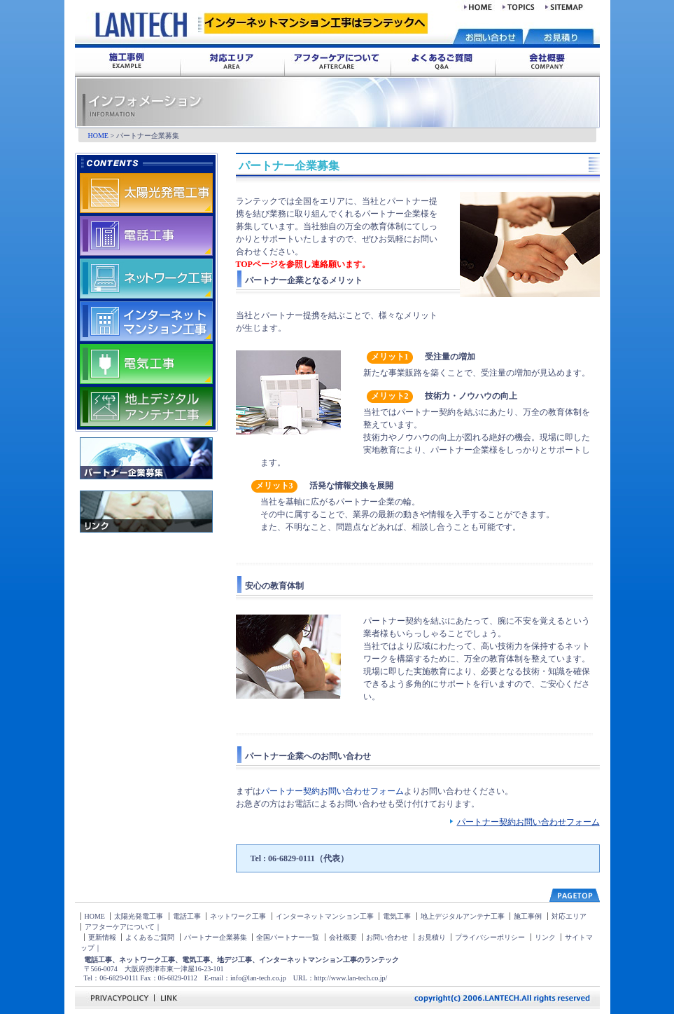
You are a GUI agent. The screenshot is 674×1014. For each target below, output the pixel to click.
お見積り (432, 937)
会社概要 (343, 937)
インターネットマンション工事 (325, 916)
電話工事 (187, 916)
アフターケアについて (120, 927)
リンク (545, 937)
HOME (98, 135)
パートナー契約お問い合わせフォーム (332, 791)
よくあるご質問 (149, 937)
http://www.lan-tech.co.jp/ (351, 978)
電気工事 (397, 916)
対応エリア (569, 916)
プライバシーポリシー (490, 937)
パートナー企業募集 (215, 937)
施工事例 (528, 916)
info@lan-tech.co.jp (258, 978)
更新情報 (102, 937)
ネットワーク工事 (238, 916)
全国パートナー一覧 (287, 937)
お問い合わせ (387, 937)
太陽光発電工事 (138, 916)
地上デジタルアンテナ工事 (463, 916)
